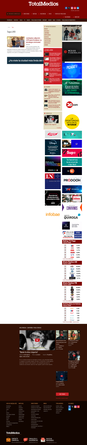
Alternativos (9, 424)
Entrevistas (47, 43)
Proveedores (34, 423)
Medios (46, 29)
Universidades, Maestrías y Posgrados (37, 427)
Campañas (46, 33)
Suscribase (66, 17)
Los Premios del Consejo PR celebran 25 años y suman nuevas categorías (52, 69)
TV (6, 411)
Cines (7, 419)
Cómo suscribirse (60, 407)
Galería (59, 127)
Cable (7, 409)
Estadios (8, 421)
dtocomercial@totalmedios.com (18, 442)
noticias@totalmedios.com (51, 442)
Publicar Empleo (47, 407)
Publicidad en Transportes (12, 423)
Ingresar (76, 17)
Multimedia (21, 421)
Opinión (46, 45)
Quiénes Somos (59, 406)
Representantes (34, 424)
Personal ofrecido (48, 409)
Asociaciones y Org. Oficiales (35, 412)
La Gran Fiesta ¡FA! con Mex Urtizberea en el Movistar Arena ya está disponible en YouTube (52, 106)
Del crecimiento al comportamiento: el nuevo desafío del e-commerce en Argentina (52, 75)
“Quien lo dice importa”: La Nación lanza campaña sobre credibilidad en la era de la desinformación (52, 91)
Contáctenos (58, 411)
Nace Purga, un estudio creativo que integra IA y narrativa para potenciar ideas (52, 80)
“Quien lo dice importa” (50, 124)
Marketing (33, 416)
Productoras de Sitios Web (37, 421)
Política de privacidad (10, 435)
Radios (7, 413)
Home (9, 27)
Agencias (46, 37)
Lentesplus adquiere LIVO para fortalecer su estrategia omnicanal (34, 40)
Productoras (34, 419)
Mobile (7, 426)
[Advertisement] (12, 350)
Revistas (8, 407)
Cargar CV (46, 411)
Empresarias (47, 35)
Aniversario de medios (36, 409)
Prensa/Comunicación (35, 417)
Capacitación (47, 41)
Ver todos (62, 394)
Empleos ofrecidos (48, 406)
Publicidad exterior (10, 414)
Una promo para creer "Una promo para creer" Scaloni (61, 342)
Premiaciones (47, 39)
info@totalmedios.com (33, 442)
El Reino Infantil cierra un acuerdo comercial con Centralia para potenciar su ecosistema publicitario (52, 65)
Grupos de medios (35, 414)
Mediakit (58, 413)
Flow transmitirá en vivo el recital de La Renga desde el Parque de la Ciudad (52, 54)
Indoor (7, 418)
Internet (8, 416)
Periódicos (8, 406)
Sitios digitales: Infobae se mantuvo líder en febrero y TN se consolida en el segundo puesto (52, 59)
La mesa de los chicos (73, 340)
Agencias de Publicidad (36, 407)
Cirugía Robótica (59, 381)
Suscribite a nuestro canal (62, 398)
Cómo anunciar (59, 409)
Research (46, 31)
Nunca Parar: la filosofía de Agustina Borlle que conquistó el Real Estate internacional (52, 96)
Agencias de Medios (35, 406)
